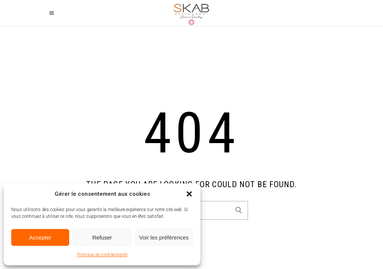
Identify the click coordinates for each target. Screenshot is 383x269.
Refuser (102, 237)
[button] (189, 194)
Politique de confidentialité (102, 254)
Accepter (40, 237)
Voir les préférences (164, 237)
